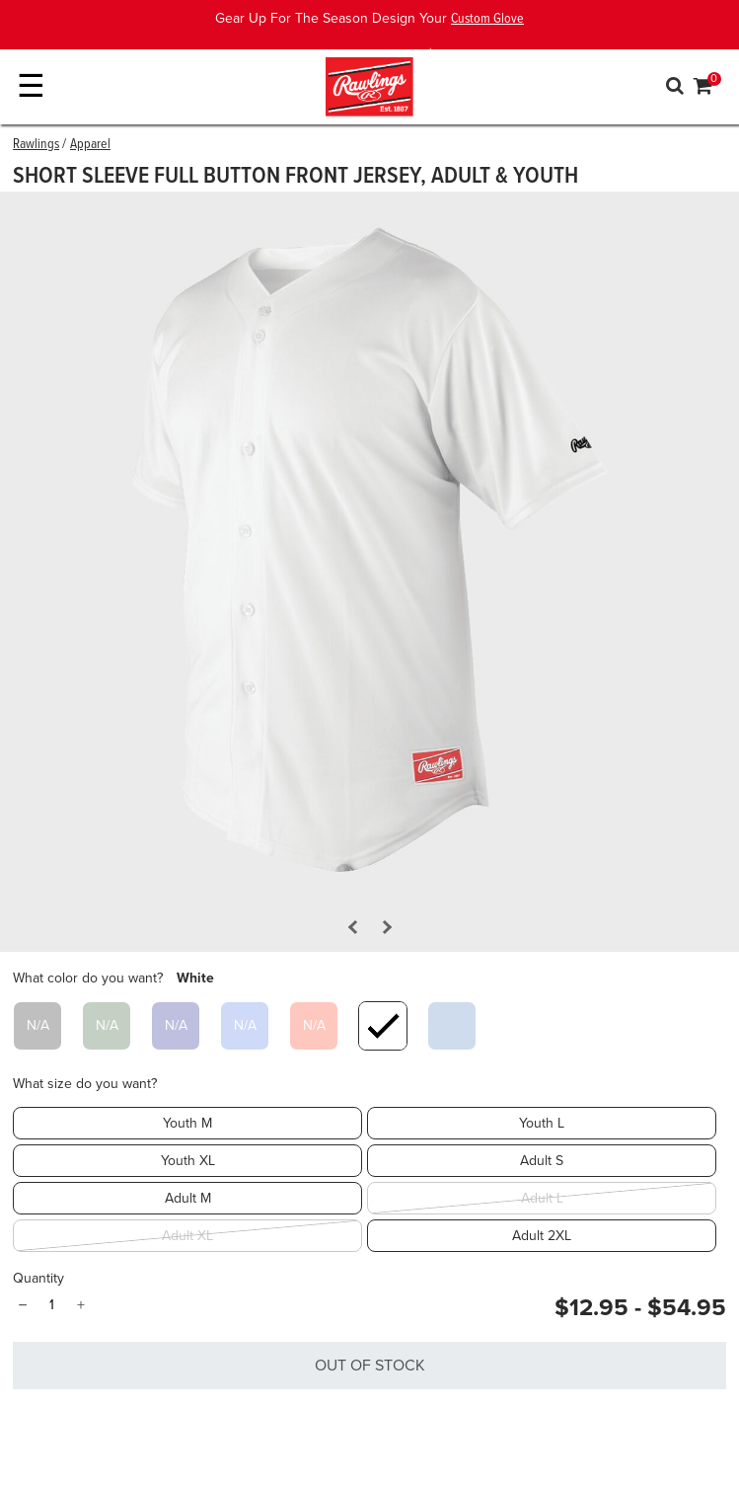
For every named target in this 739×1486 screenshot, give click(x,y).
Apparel (90, 144)
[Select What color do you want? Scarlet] (313, 1026)
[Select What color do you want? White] (382, 1026)
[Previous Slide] (354, 927)
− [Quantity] (22, 1305)
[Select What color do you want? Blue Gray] (452, 1026)
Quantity (38, 1278)
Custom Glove (487, 19)
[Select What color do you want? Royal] (244, 1026)
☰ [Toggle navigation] (31, 86)
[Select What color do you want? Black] (37, 1026)
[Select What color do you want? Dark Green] (106, 1026)
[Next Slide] (384, 927)
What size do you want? (85, 1083)
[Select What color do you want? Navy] (175, 1026)
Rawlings (36, 144)
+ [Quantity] (81, 1305)
